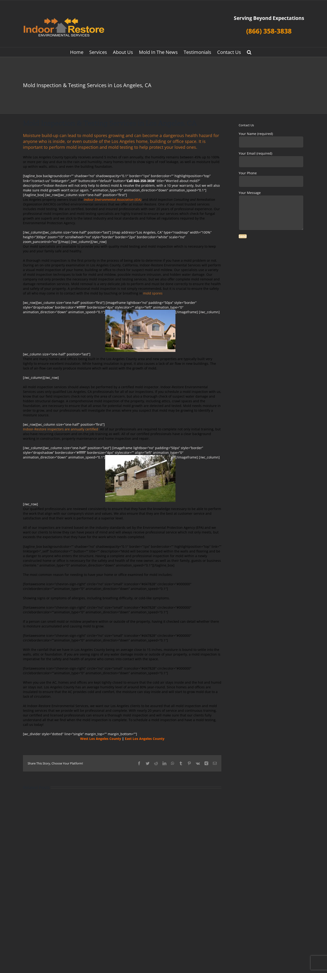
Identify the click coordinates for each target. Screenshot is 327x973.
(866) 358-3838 (269, 30)
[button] (249, 52)
